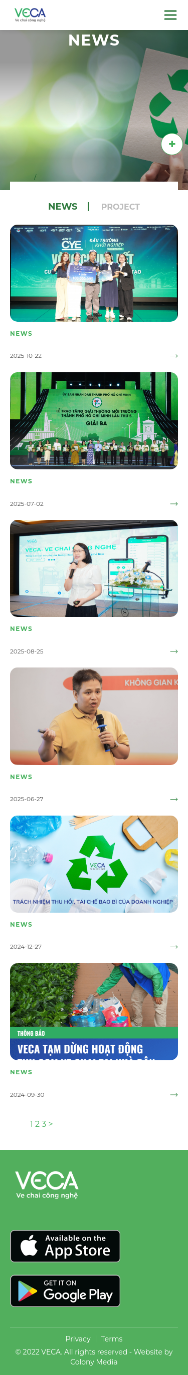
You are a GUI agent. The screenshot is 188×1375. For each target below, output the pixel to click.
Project (120, 207)
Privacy (78, 1338)
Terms (112, 1338)
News (63, 206)
